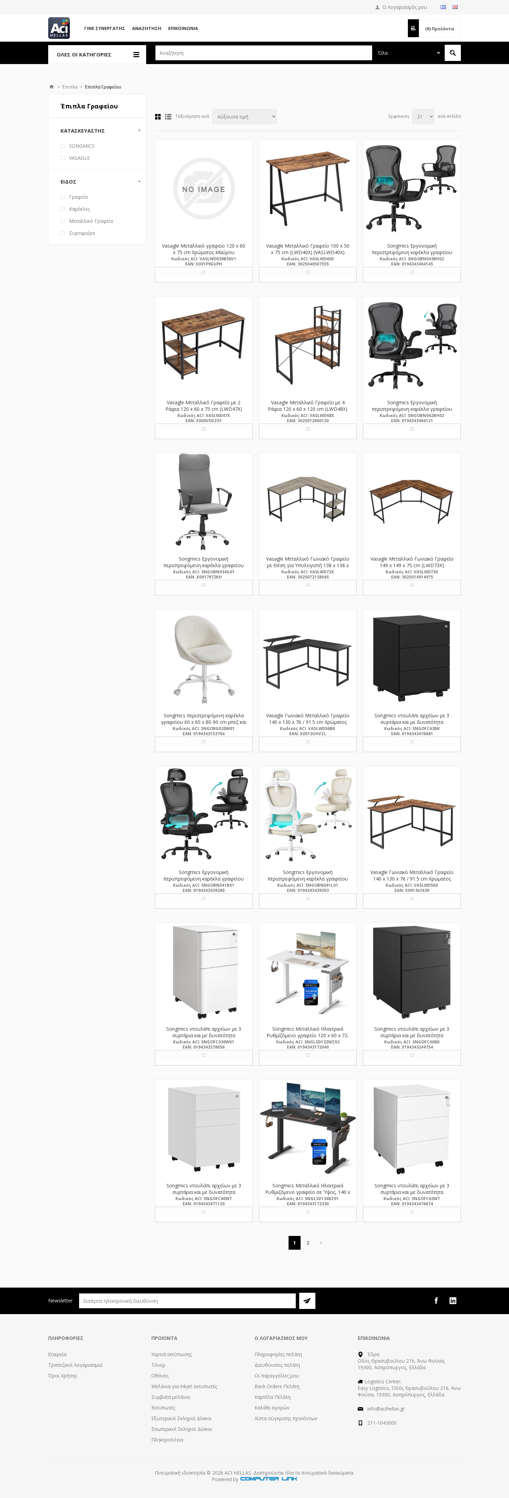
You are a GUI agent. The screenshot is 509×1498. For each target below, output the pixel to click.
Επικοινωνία (183, 28)
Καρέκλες (79, 209)
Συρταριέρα (82, 233)
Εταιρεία (57, 1354)
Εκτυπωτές (163, 1407)
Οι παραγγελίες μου (276, 1375)
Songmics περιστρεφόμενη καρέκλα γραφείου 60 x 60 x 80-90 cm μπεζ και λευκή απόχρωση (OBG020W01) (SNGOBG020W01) (203, 725)
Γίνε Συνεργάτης (104, 28)
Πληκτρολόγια (167, 1439)
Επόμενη (321, 1243)
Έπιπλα (70, 87)
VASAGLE (79, 158)
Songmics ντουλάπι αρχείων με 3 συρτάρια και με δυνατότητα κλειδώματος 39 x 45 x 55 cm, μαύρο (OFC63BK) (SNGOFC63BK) (412, 725)
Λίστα (168, 116)
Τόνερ (158, 1365)
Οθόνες (160, 1375)
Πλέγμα (158, 116)
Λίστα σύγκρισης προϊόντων (285, 1418)
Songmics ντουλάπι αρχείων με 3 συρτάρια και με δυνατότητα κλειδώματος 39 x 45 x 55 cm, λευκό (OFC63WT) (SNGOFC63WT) (412, 1195)
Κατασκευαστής (83, 130)
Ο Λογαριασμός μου (404, 7)
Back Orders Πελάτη (277, 1386)
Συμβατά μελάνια (170, 1397)
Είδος (68, 181)
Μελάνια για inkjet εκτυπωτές (184, 1386)
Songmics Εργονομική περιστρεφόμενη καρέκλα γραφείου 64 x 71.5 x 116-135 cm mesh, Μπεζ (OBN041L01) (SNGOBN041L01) (308, 882)
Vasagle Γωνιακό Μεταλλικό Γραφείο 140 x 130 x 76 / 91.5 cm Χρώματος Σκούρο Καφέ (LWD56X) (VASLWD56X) (412, 882)
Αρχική (51, 86)
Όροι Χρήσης (62, 1375)
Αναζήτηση (146, 28)
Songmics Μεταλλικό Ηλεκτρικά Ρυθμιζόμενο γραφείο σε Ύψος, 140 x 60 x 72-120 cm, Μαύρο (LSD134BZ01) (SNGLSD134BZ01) (307, 1195)
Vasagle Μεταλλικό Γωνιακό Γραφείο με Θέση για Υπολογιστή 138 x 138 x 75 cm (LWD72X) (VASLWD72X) (307, 565)
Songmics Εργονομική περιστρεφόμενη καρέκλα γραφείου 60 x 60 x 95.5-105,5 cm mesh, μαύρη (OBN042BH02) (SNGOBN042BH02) (412, 412)
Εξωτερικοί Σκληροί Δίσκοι (181, 1418)
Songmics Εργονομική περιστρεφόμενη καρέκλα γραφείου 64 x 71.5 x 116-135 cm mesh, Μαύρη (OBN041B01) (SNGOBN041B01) (204, 882)
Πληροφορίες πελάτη (278, 1354)
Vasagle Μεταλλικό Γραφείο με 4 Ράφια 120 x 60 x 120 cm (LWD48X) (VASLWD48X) (307, 409)
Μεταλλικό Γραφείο (91, 221)
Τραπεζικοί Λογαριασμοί (75, 1365)
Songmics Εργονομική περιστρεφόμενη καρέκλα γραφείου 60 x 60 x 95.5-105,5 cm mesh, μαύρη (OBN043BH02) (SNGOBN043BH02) (412, 255)
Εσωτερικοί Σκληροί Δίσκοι (181, 1429)
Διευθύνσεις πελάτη (277, 1365)
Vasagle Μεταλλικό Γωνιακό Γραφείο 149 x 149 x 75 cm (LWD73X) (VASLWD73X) (412, 565)
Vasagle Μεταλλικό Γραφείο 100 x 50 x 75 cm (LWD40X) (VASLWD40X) (307, 249)
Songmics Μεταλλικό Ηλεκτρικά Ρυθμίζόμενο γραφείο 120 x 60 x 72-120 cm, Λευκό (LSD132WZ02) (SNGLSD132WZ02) (308, 1039)
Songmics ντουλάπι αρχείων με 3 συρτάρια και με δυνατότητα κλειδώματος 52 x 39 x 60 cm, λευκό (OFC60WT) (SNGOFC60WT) (204, 1195)
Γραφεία (78, 197)
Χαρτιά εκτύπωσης (171, 1354)
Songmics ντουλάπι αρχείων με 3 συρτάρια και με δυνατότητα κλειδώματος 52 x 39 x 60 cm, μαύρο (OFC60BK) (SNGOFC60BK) (412, 1039)
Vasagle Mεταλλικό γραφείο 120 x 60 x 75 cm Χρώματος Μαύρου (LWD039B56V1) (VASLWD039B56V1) (204, 252)
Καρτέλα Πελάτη (272, 1397)
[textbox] (263, 52)
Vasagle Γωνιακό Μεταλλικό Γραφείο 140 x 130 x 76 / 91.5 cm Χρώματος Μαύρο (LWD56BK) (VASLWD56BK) (307, 722)
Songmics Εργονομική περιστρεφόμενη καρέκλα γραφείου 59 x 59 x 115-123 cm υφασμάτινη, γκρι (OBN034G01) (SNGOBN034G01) (203, 568)
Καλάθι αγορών (272, 1407)
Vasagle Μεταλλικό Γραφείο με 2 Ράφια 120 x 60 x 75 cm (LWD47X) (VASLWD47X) (203, 409)
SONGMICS (82, 146)
